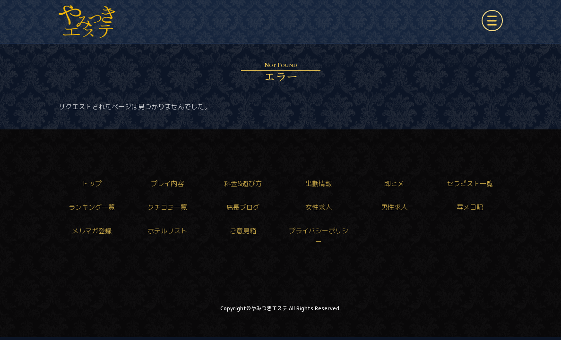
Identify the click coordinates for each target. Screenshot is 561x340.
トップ (92, 183)
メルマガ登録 (92, 230)
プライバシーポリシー (318, 236)
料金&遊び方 (243, 183)
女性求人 (318, 207)
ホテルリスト (167, 230)
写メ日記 (470, 207)
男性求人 (394, 207)
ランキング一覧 (92, 207)
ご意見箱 (243, 230)
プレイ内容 (167, 183)
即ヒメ (394, 183)
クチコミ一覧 (167, 207)
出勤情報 (318, 183)
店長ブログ (242, 207)
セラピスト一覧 (470, 183)
